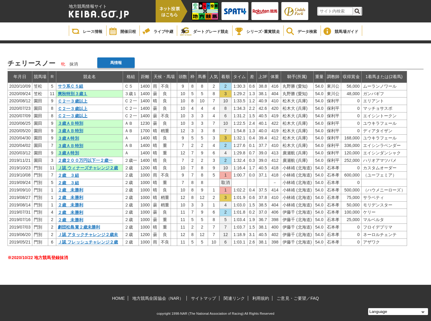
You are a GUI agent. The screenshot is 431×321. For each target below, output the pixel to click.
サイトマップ (203, 298)
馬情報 (116, 62)
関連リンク (234, 298)
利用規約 (260, 298)
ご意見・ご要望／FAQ (298, 298)
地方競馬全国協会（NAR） (157, 298)
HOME (118, 298)
